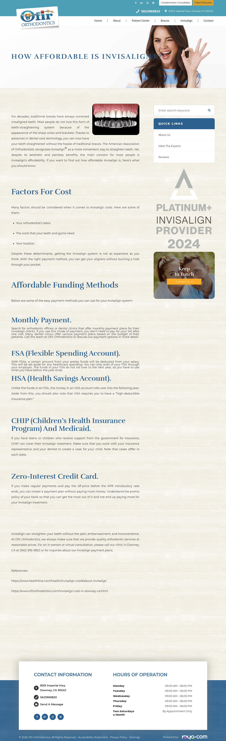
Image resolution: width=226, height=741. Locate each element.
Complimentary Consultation (175, 2)
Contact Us (183, 281)
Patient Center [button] (141, 20)
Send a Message (51, 701)
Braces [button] (165, 20)
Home (98, 20)
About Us (165, 135)
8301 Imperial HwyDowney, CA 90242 (53, 686)
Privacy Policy (118, 734)
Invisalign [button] (186, 20)
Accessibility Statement (93, 734)
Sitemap (134, 734)
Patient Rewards (203, 2)
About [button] (117, 20)
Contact (208, 20)
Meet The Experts (171, 146)
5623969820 (150, 11)
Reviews (164, 157)
